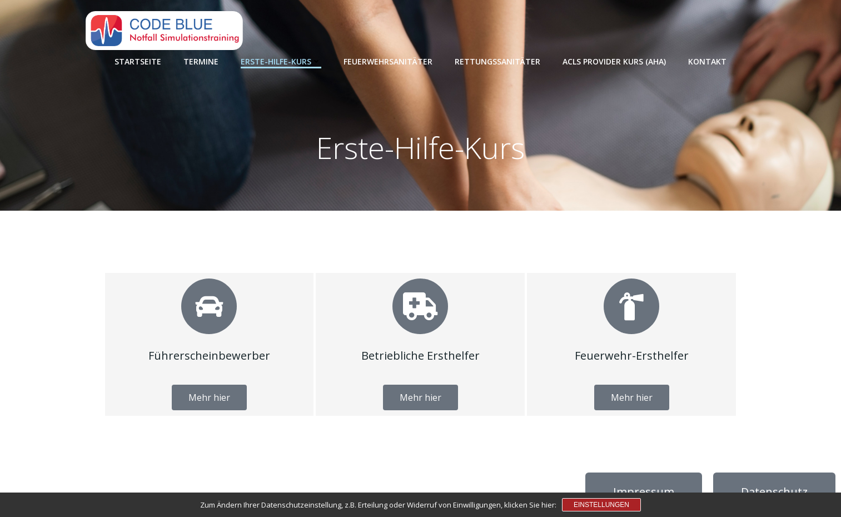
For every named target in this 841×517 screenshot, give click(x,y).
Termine (200, 61)
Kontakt (707, 61)
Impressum (643, 491)
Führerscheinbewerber (209, 355)
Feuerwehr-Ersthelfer (632, 355)
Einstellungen (601, 505)
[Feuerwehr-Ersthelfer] (631, 306)
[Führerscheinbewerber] (209, 306)
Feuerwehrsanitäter (388, 61)
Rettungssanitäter (497, 61)
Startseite (138, 61)
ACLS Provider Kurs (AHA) (614, 61)
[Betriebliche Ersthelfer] (420, 306)
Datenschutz (774, 491)
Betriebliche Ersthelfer (420, 355)
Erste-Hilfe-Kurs (281, 61)
